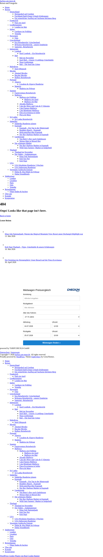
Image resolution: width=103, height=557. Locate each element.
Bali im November (26, 58)
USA (12, 163)
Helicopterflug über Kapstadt (30, 132)
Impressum (15, 352)
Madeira (18, 86)
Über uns (8, 194)
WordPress (20, 357)
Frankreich (14, 20)
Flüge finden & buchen (19, 192)
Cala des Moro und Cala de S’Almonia (34, 106)
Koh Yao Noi (24, 159)
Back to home (5, 216)
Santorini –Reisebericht (24, 47)
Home (7, 7)
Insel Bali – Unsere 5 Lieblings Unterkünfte (36, 60)
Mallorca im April (31, 99)
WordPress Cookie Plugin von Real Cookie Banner (20, 556)
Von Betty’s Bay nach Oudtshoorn (32, 139)
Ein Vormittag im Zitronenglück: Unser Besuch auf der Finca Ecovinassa (33, 260)
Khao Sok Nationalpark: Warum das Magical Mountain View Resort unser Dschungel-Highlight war (44, 234)
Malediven (14, 67)
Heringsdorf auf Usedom (24, 14)
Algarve (18, 82)
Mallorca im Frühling (27, 97)
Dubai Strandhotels (22, 174)
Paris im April (20, 23)
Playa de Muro (25, 115)
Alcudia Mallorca (26, 104)
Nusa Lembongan (26, 62)
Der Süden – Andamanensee (26, 154)
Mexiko (13, 71)
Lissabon (13, 181)
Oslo (16, 38)
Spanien (13, 91)
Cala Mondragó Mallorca (29, 110)
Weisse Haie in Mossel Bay (30, 141)
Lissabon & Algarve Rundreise (31, 84)
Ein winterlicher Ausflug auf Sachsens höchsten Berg (35, 18)
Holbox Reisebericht (23, 78)
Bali (16, 56)
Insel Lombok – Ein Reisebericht (32, 53)
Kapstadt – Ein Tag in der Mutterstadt (34, 128)
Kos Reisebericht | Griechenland (27, 42)
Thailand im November (24, 152)
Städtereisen (9, 176)
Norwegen (14, 36)
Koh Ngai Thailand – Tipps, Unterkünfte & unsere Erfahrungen (29, 247)
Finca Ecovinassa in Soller (29, 113)
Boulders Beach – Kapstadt (30, 130)
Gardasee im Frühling (23, 31)
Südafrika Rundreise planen (25, 124)
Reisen (7, 10)
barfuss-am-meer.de (7, 1)
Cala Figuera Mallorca (28, 108)
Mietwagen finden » (51, 343)
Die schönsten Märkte (23, 143)
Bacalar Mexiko (21, 75)
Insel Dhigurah (20, 69)
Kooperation (10, 198)
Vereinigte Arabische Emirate (21, 170)
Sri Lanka (13, 117)
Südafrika (13, 121)
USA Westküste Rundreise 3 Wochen (29, 165)
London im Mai (21, 27)
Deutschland (14, 12)
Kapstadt (18, 126)
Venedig (18, 34)
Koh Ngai (23, 161)
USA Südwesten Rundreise (25, 167)
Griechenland (15, 40)
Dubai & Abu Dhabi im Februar (27, 172)
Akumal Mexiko (21, 73)
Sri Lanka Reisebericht (23, 119)
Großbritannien (16, 25)
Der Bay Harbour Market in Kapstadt (33, 135)
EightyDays (36, 357)
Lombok (18, 51)
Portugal (13, 80)
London (13, 178)
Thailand (13, 150)
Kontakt (8, 196)
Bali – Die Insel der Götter (29, 64)
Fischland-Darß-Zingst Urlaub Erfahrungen (31, 16)
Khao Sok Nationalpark (28, 156)
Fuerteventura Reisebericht (25, 93)
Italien (12, 29)
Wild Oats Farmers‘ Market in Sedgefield (35, 148)
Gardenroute (19, 137)
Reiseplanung (10, 189)
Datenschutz (5, 352)
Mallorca (18, 95)
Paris (12, 183)
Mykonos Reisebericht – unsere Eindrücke (31, 45)
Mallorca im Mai (30, 102)
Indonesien (14, 49)
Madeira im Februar (27, 88)
